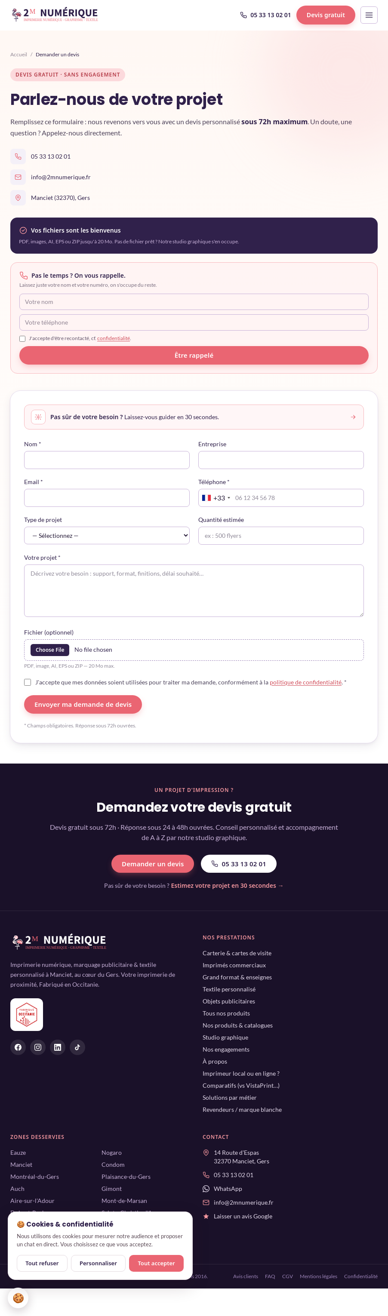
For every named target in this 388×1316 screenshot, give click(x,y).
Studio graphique (225, 1037)
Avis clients (245, 1276)
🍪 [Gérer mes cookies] (18, 1298)
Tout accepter (156, 1263)
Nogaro (112, 1152)
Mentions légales (318, 1276)
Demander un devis (153, 863)
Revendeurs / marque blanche (242, 1109)
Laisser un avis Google (243, 1216)
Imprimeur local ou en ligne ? (241, 1073)
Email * (33, 481)
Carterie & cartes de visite (237, 953)
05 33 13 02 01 (265, 15)
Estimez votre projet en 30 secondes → (227, 885)
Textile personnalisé (229, 989)
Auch (17, 1188)
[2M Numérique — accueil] (55, 15)
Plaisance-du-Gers (126, 1176)
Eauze (18, 1152)
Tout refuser (42, 1263)
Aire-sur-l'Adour (32, 1200)
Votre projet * (42, 557)
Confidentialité (361, 1276)
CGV (287, 1276)
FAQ (270, 1276)
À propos (215, 1061)
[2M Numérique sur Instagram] (38, 1047)
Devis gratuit (326, 15)
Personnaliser (98, 1263)
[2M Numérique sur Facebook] (18, 1047)
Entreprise (212, 444)
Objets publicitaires (229, 1001)
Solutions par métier (230, 1097)
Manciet (21, 1164)
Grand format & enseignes (237, 977)
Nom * (32, 444)
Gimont (112, 1188)
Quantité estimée (221, 519)
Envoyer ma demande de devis (83, 704)
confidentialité (113, 338)
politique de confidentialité (306, 682)
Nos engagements (226, 1049)
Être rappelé (194, 355)
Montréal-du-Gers (34, 1176)
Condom (113, 1164)
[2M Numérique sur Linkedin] (57, 1047)
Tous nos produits (226, 1013)
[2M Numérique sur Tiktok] (77, 1047)
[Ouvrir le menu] (369, 15)
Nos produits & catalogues (238, 1025)
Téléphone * (214, 481)
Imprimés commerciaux (234, 965)
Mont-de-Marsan (124, 1200)
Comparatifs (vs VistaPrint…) (241, 1085)
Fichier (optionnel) (49, 632)
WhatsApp (228, 1188)
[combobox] (216, 497)
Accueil (18, 54)
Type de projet (43, 519)
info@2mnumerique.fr (61, 177)
